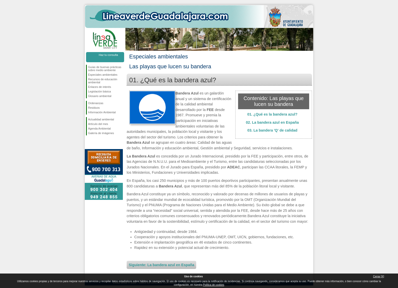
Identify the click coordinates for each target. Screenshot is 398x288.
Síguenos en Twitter (97, 143)
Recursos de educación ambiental (102, 81)
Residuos (94, 107)
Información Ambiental (102, 112)
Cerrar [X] (378, 276)
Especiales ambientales (103, 74)
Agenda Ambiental (99, 128)
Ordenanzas (95, 103)
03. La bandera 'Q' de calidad (272, 130)
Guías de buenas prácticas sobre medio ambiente (104, 69)
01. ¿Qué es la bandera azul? (272, 114)
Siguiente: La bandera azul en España (161, 265)
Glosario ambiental (99, 96)
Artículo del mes (98, 123)
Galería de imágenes (101, 133)
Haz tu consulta (108, 54)
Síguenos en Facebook (89, 143)
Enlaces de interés (99, 86)
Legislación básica (99, 91)
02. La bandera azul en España (272, 122)
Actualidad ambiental (101, 119)
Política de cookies (213, 284)
